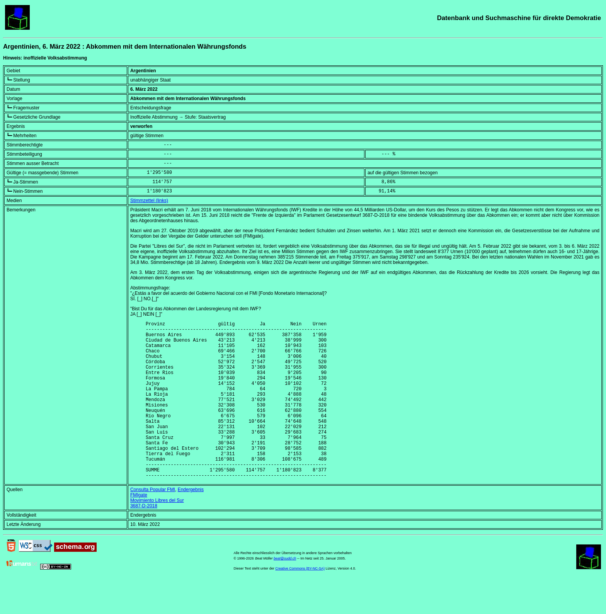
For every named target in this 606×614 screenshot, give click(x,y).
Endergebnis (191, 523)
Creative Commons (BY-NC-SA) (300, 602)
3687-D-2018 (143, 539)
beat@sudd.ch (285, 592)
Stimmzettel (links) (149, 200)
